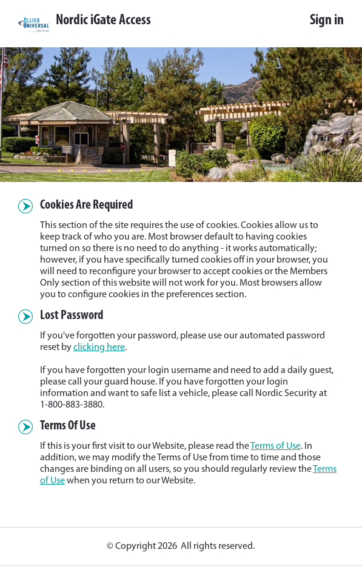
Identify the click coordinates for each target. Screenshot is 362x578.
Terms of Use (275, 446)
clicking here (99, 347)
